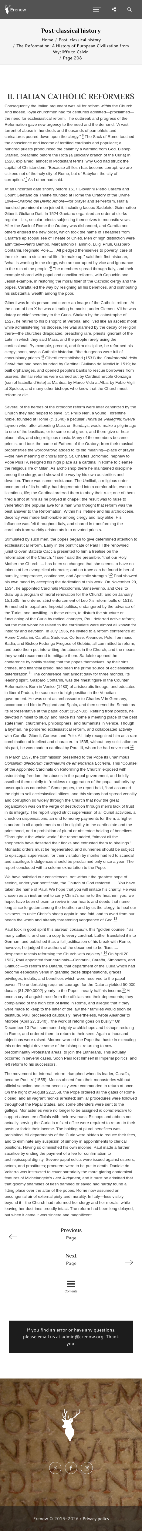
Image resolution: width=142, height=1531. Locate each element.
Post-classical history (80, 39)
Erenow (40, 1518)
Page (68, 1233)
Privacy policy (96, 1518)
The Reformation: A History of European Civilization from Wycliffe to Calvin (72, 49)
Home (47, 39)
